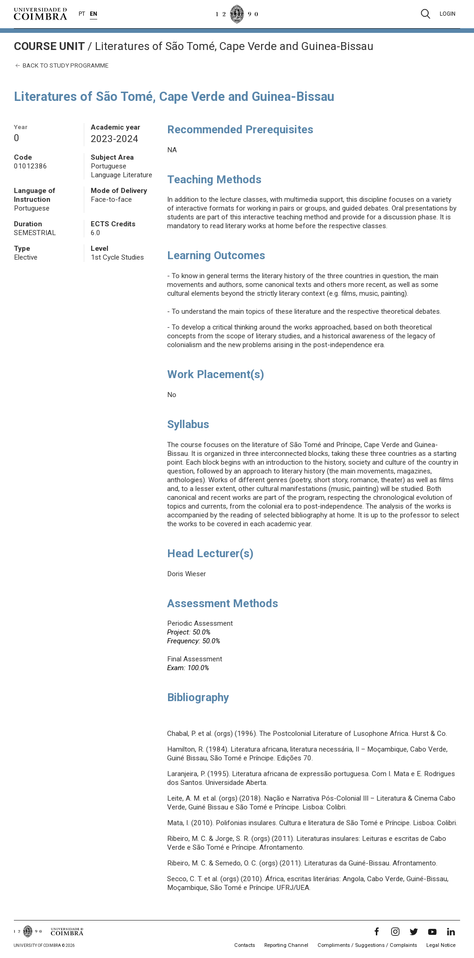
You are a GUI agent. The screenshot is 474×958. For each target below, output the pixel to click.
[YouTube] (432, 931)
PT (82, 14)
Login (447, 14)
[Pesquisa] (425, 14)
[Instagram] (395, 931)
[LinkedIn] (451, 931)
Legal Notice (440, 945)
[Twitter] (414, 931)
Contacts (244, 945)
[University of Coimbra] (40, 13)
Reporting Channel (286, 945)
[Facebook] (377, 931)
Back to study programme (61, 65)
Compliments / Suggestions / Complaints (367, 945)
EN (93, 14)
